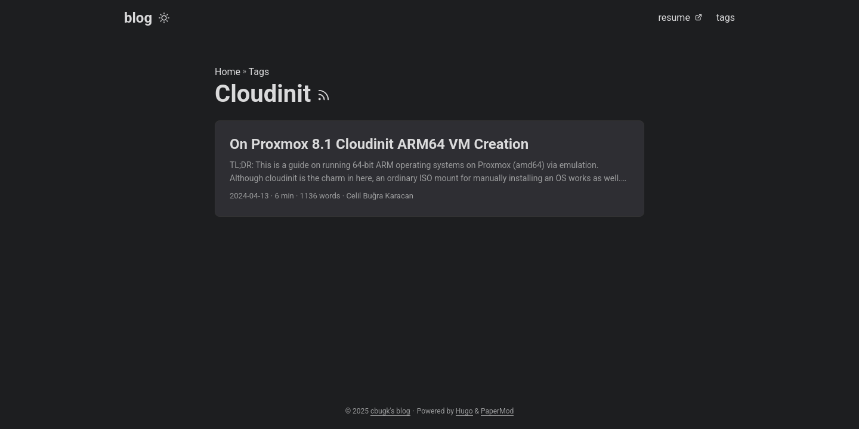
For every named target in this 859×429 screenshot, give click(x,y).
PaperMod (497, 411)
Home (227, 71)
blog (138, 18)
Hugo (464, 411)
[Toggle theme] (164, 18)
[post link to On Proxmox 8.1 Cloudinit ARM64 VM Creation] (429, 169)
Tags (259, 71)
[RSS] (323, 94)
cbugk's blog (390, 411)
